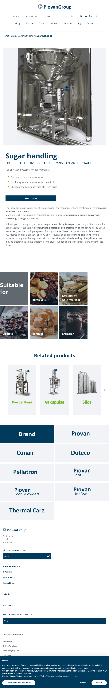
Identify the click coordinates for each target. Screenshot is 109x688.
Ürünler (53, 23)
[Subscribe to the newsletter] (48, 556)
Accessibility (8, 583)
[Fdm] (82, 472)
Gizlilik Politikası (10, 646)
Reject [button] (83, 683)
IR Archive (7, 572)
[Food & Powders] (27, 492)
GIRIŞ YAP (7, 605)
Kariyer (90, 23)
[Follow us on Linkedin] (81, 16)
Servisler (67, 23)
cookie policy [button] (82, 668)
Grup (18, 23)
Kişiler (47, 16)
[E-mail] (24, 556)
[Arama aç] (97, 16)
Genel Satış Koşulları (11, 650)
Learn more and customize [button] (19, 683)
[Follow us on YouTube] (86, 16)
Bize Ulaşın (31, 198)
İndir (57, 16)
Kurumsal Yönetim (33, 16)
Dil (66, 16)
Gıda (41, 23)
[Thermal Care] (27, 511)
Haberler (16, 16)
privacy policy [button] (51, 665)
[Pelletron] (27, 472)
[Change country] (72, 16)
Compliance (8, 655)
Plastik (29, 23)
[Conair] (27, 453)
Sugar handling (25, 35)
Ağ (79, 23)
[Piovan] (82, 434)
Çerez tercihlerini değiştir (13, 634)
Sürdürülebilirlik (10, 577)
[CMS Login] (90, 16)
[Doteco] (82, 453)
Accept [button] (99, 683)
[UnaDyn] (82, 492)
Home (6, 35)
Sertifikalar (7, 641)
